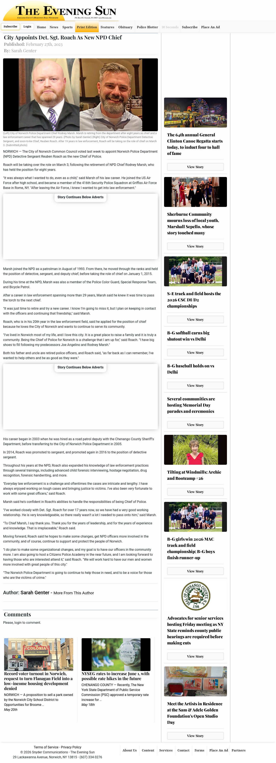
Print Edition (87, 27)
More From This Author (74, 593)
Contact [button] (183, 750)
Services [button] (166, 750)
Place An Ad (210, 27)
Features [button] (107, 27)
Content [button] (148, 750)
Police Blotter (147, 27)
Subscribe (10, 26)
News (54, 27)
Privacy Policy (71, 747)
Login (27, 26)
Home (41, 27)
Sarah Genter (36, 593)
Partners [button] (239, 750)
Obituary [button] (125, 27)
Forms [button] (200, 750)
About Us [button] (130, 750)
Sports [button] (67, 27)
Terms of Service (46, 747)
